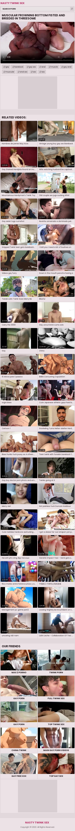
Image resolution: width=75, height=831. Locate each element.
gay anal (67, 67)
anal (43, 67)
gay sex (32, 67)
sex (34, 71)
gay (7, 67)
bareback (19, 67)
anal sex (23, 71)
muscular (10, 71)
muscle (54, 67)
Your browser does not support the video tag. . (37, 42)
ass (43, 71)
